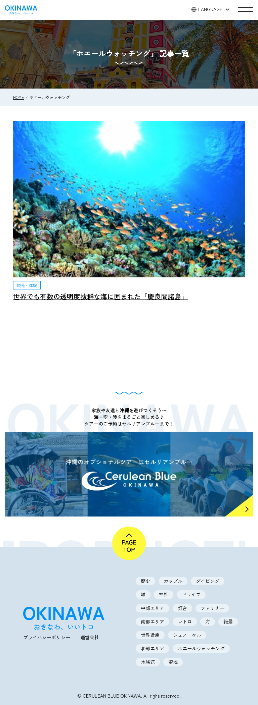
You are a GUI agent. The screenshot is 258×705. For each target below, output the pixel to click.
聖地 (173, 661)
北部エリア (152, 648)
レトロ (185, 621)
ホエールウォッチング (201, 648)
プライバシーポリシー (46, 637)
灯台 (182, 608)
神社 (163, 594)
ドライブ (191, 594)
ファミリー (212, 608)
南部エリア (152, 621)
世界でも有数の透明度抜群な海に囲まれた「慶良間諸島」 (100, 296)
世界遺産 (150, 635)
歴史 (145, 581)
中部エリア (152, 608)
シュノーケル (187, 635)
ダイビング (207, 581)
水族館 (148, 661)
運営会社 (89, 637)
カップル (173, 581)
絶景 (228, 621)
